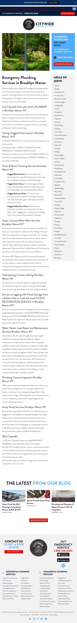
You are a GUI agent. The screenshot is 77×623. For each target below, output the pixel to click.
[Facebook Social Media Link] (37, 618)
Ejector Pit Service (45, 582)
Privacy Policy (53, 614)
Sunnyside (58, 237)
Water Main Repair (26, 598)
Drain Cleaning (7, 579)
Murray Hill (58, 194)
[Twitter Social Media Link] (42, 618)
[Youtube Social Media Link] (46, 618)
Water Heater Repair (8, 598)
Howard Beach (59, 154)
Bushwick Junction (60, 98)
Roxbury (57, 224)
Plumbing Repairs (25, 587)
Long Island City (60, 181)
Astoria (57, 84)
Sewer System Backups (9, 592)
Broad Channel (59, 91)
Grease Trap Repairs (45, 587)
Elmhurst (57, 121)
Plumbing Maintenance (9, 587)
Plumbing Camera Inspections (11, 585)
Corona (57, 108)
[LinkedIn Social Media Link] (30, 618)
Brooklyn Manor (60, 94)
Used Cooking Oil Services (65, 600)
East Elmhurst (59, 114)
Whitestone (58, 250)
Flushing (57, 127)
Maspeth (57, 184)
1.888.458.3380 (63, 549)
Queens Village (59, 207)
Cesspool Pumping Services (10, 577)
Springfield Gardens (61, 234)
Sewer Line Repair (26, 590)
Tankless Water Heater (64, 598)
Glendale (57, 147)
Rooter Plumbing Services (9, 590)
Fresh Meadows (59, 137)
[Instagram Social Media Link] (34, 618)
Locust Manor (59, 177)
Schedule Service (67, 12)
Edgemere (58, 118)
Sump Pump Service (26, 592)
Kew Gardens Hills (60, 171)
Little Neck (58, 174)
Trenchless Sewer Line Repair (10, 595)
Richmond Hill (59, 214)
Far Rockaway (59, 124)
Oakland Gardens (60, 197)
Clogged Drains (25, 577)
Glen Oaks (58, 144)
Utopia (57, 247)
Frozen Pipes (24, 579)
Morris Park (58, 190)
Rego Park (58, 210)
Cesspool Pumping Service (47, 577)
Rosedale (57, 220)
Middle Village (59, 187)
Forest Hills (58, 131)
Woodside (58, 257)
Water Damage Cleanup (27, 595)
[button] (74, 7)
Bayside (57, 88)
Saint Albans (58, 227)
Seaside (57, 230)
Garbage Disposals (8, 582)
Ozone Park (58, 200)
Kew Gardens (59, 167)
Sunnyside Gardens (60, 240)
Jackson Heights (60, 157)
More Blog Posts (38, 519)
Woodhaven (58, 253)
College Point (59, 104)
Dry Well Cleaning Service (65, 579)
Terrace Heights (59, 243)
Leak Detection (25, 582)
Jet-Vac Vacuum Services (65, 587)
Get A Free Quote (14, 551)
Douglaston (58, 111)
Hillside (57, 151)
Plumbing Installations (27, 585)
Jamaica (57, 161)
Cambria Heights (60, 101)
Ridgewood (58, 217)
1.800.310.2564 (32, 12)
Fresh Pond (58, 141)
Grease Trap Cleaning (63, 585)
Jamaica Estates (59, 164)
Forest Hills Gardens (61, 134)
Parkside (57, 204)
